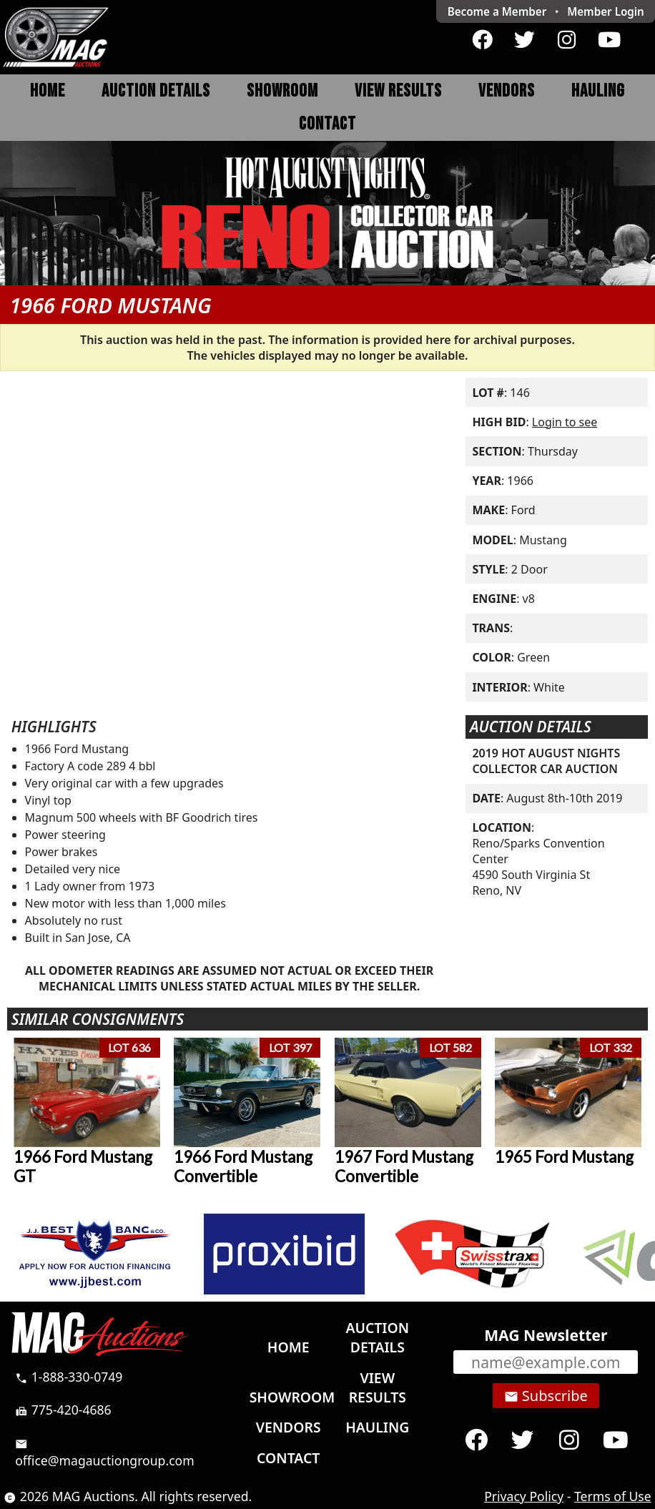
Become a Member (497, 11)
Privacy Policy (523, 1496)
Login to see (564, 422)
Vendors (506, 91)
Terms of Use (612, 1496)
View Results (398, 91)
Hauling (598, 91)
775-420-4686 (63, 1409)
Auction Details (156, 91)
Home (47, 91)
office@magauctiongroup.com (104, 1453)
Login (605, 11)
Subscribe (546, 1396)
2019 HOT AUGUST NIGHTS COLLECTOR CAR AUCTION (546, 761)
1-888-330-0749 (68, 1376)
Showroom (282, 91)
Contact (327, 124)
